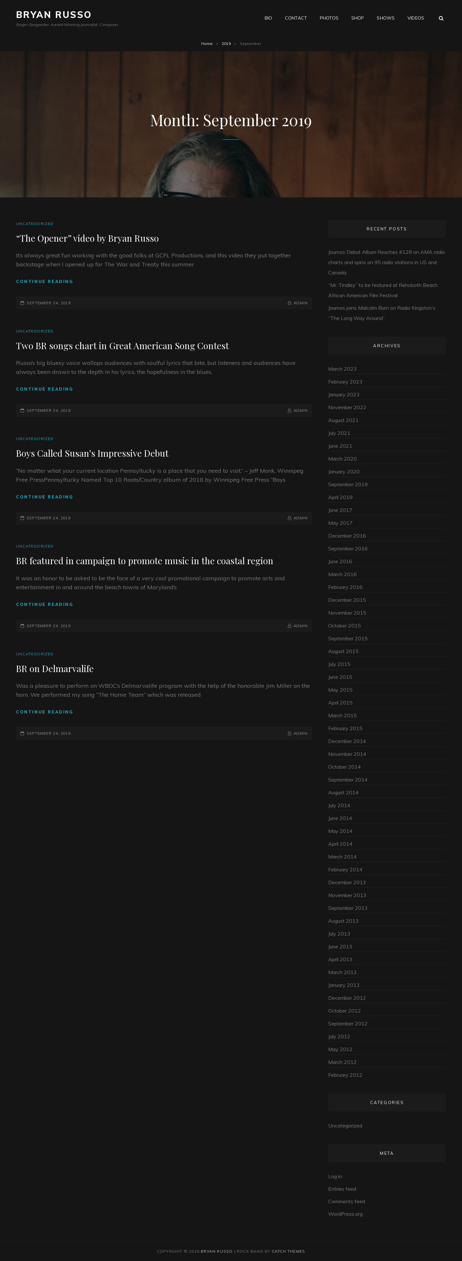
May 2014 (340, 831)
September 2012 (348, 1023)
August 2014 (343, 792)
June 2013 (340, 946)
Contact (296, 18)
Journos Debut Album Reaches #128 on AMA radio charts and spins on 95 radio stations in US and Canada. (386, 262)
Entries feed (342, 1189)
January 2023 (344, 394)
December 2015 (347, 600)
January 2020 (344, 471)
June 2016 (340, 561)
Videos (415, 18)
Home (207, 43)
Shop (357, 18)
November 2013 (347, 895)
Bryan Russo (54, 14)
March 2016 (342, 574)
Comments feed (346, 1201)
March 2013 (342, 972)
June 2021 (340, 446)
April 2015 (340, 702)
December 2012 (347, 998)
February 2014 (345, 869)
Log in (335, 1176)
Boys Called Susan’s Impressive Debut (92, 453)
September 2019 (348, 484)
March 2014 (342, 856)
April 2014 (340, 844)
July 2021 (339, 433)
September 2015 (348, 638)
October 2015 (344, 625)
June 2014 (340, 818)
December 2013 (347, 882)
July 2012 (339, 1036)
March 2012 (342, 1062)
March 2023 (342, 369)
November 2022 (347, 407)
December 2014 (347, 741)
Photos (329, 18)
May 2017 (340, 523)
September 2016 (348, 548)
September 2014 (348, 779)
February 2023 (345, 381)
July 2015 (339, 664)
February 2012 (345, 1075)
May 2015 (340, 690)
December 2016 (347, 535)
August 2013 (343, 921)
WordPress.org (345, 1214)
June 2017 (340, 510)
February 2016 (345, 587)
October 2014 (344, 767)
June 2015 (340, 677)
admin (301, 302)
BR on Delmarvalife (55, 668)
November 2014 (347, 754)
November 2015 (347, 612)
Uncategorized (35, 223)
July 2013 (339, 933)
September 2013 (348, 908)
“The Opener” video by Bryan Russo (87, 238)
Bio (268, 18)
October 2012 (344, 1010)
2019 (226, 43)
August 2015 (343, 651)
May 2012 (340, 1049)
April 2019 (340, 497)
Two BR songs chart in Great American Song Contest (122, 345)
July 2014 (339, 805)
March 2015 (342, 715)
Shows (386, 18)
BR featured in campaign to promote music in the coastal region (144, 560)
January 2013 (344, 985)
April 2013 (340, 959)
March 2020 (342, 458)
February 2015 (345, 728)
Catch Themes (288, 1251)
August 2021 (343, 420)
